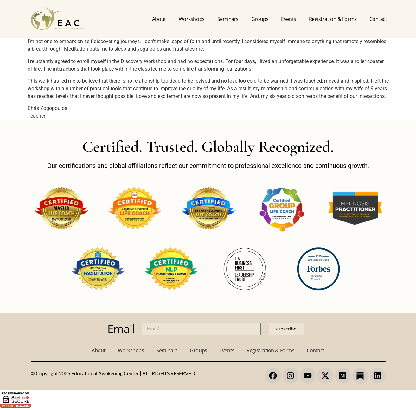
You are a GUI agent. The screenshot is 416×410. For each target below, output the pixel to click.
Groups (259, 19)
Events (288, 19)
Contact (378, 19)
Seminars (228, 19)
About (159, 19)
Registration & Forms (271, 350)
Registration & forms (333, 19)
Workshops (192, 19)
